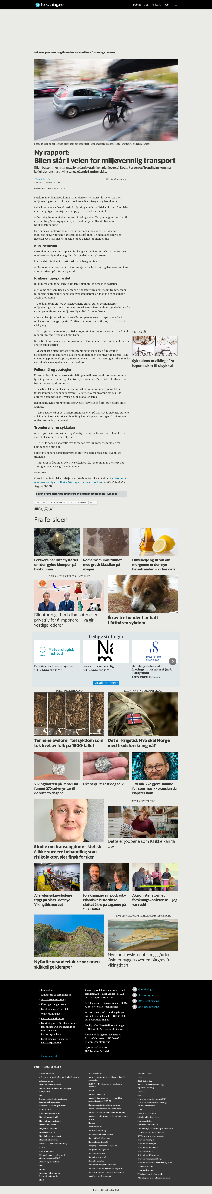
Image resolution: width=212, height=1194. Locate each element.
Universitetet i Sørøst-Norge (150, 1159)
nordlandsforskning (60, 503)
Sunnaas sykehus (145, 1121)
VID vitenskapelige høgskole (150, 1174)
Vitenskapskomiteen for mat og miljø (154, 1178)
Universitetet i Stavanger (148, 1155)
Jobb (166, 4)
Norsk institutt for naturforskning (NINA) (106, 1168)
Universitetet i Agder (146, 1140)
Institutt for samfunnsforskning (53, 1143)
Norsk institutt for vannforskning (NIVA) (106, 1172)
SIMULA (141, 1091)
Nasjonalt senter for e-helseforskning (104, 1109)
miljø (93, 503)
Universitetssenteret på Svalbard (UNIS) (155, 1163)
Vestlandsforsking (146, 1166)
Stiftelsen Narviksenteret (148, 1117)
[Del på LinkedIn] (46, 509)
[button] (172, 661)
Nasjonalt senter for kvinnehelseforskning (107, 1112)
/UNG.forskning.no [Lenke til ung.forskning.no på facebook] (148, 1001)
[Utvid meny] (176, 4)
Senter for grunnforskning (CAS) (152, 1099)
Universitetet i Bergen (147, 1143)
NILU (41, 1180)
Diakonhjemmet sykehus (50, 1085)
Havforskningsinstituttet (50, 1121)
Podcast (156, 4)
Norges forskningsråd (98, 1142)
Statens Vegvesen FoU (147, 1113)
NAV (41, 1165)
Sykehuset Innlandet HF (148, 1125)
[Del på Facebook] (36, 509)
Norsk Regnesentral (97, 1157)
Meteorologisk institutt (49, 1162)
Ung (146, 4)
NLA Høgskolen (95, 1073)
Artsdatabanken (46, 1081)
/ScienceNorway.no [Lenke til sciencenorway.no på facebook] (148, 1006)
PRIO (140, 1077)
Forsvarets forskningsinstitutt (52, 1106)
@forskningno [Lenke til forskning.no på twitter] (146, 989)
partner (82, 503)
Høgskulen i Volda (47, 1132)
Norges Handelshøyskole (99, 1138)
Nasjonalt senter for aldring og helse (104, 1105)
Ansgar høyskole (46, 1073)
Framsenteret (45, 1109)
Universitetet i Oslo (146, 1151)
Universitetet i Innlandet (148, 1147)
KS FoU (42, 1147)
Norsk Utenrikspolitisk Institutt (102, 1165)
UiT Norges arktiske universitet (151, 1136)
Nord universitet (95, 1127)
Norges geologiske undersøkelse (102, 1146)
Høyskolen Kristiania (48, 1140)
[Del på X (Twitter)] (41, 509)
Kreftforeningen (46, 1151)
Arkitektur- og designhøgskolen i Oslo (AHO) (59, 1077)
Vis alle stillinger (106, 683)
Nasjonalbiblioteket (96, 1094)
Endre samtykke (50, 1056)
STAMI (140, 1109)
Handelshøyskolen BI (48, 1117)
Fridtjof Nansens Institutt (50, 1113)
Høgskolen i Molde (47, 1125)
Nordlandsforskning (97, 1130)
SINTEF (141, 1095)
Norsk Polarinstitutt (97, 1153)
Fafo (41, 1095)
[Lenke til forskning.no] (80, 3)
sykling (40, 503)
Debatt (137, 4)
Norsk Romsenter (96, 1161)
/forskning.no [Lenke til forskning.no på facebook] (146, 995)
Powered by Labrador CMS (106, 1190)
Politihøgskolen (145, 1073)
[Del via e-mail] (51, 509)
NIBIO (42, 1169)
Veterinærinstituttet (146, 1170)
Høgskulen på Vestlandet (50, 1136)
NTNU (91, 1090)
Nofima (91, 1123)
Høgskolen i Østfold (48, 1128)
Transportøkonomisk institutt (151, 1132)
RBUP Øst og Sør (145, 1081)
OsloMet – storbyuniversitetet (101, 1176)
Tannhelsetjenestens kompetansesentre (155, 1128)
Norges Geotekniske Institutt (101, 1134)
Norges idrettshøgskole (98, 1149)
